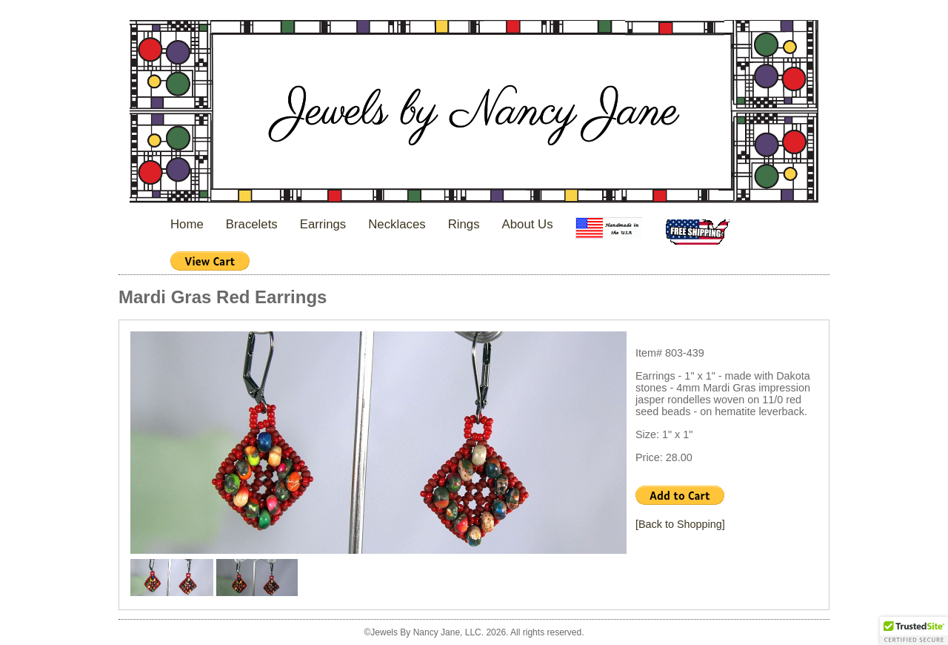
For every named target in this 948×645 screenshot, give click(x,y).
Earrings (323, 224)
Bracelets (252, 224)
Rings (464, 224)
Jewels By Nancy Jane (474, 113)
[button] (914, 631)
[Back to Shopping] (680, 524)
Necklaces (396, 224)
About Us (527, 224)
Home (187, 224)
